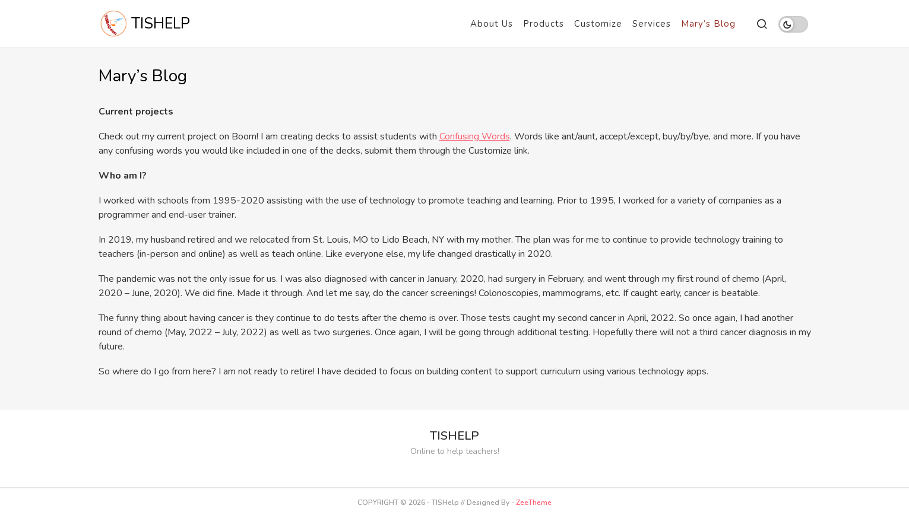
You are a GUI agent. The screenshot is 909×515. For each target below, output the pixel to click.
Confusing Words (474, 136)
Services (651, 24)
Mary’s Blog (708, 24)
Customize (598, 24)
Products (543, 24)
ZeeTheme (534, 502)
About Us (491, 24)
